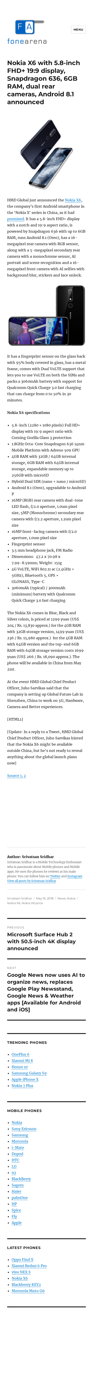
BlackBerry (21, 1179)
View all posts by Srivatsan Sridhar (31, 881)
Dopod (17, 1154)
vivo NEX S (21, 1272)
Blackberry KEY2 (26, 1284)
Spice (16, 1210)
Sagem (18, 1185)
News (61, 898)
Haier (16, 1191)
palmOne (20, 1197)
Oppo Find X (22, 1259)
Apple (17, 1222)
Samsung (20, 1135)
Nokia (71, 898)
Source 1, (15, 775)
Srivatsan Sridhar (19, 898)
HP (14, 1204)
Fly (14, 1216)
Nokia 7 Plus (22, 1085)
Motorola (20, 1141)
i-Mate (18, 1147)
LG (14, 1166)
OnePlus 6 (21, 1054)
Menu (78, 29)
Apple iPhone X (25, 1079)
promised (15, 219)
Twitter (55, 876)
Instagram (74, 876)
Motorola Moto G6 (28, 1291)
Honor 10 (20, 1067)
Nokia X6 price (32, 903)
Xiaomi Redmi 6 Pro (29, 1266)
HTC (15, 1160)
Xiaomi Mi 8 (22, 1060)
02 (14, 1172)
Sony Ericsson (24, 1129)
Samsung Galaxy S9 (29, 1073)
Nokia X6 (73, 200)
